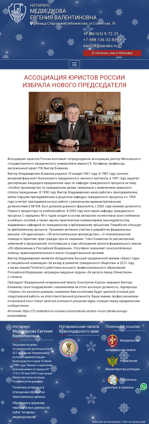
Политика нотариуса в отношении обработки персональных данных (28, 392)
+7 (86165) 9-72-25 (101, 33)
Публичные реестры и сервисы (121, 381)
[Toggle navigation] (74, 64)
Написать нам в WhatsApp (112, 53)
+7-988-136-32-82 (102, 39)
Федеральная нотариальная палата (122, 343)
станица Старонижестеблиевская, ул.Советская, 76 (72, 23)
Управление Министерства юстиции (122, 363)
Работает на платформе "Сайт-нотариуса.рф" (119, 421)
